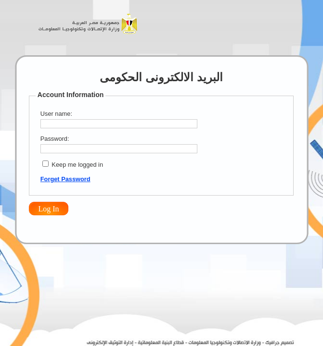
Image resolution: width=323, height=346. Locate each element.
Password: (54, 138)
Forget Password (65, 179)
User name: (56, 113)
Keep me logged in (77, 164)
